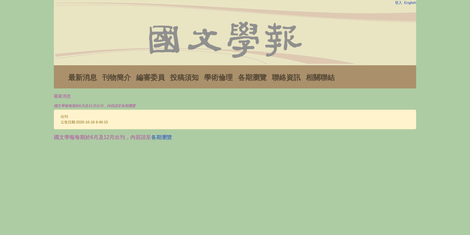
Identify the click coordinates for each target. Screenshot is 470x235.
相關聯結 (320, 77)
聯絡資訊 (286, 77)
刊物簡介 (116, 77)
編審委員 (150, 77)
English (410, 3)
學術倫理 (218, 77)
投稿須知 (184, 77)
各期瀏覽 (252, 77)
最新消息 (82, 77)
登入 (398, 3)
